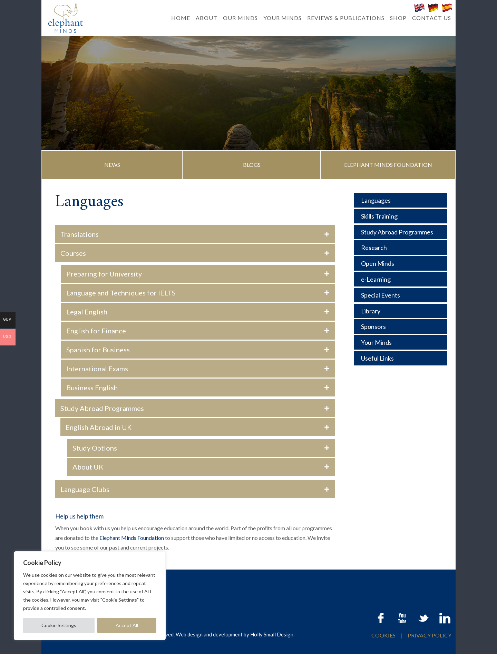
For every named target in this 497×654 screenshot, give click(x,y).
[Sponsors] (400, 326)
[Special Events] (400, 295)
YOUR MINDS (282, 17)
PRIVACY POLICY (429, 635)
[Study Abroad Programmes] (400, 232)
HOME (180, 17)
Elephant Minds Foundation (131, 537)
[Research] (400, 247)
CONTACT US (431, 17)
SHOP (398, 17)
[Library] (400, 311)
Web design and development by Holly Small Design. (235, 634)
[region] (90, 595)
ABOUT (206, 17)
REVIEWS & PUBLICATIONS (345, 17)
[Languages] (400, 200)
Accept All (127, 625)
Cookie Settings (58, 625)
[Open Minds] (400, 263)
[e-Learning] (400, 279)
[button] (112, 165)
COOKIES (384, 635)
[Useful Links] (400, 358)
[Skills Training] (400, 216)
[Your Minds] (400, 342)
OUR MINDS (240, 17)
